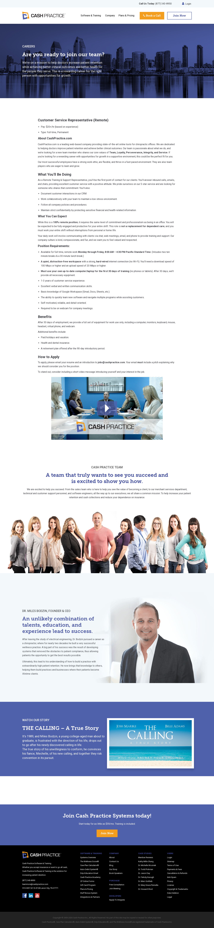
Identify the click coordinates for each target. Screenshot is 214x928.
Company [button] (110, 15)
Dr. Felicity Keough (146, 877)
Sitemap (170, 861)
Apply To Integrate (117, 900)
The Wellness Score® (89, 861)
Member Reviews (145, 857)
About (112, 857)
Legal (169, 897)
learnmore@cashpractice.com (35, 884)
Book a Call (152, 15)
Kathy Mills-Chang (146, 861)
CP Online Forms (87, 881)
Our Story (113, 869)
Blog (111, 865)
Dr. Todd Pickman (145, 869)
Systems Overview (88, 857)
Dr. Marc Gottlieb (145, 881)
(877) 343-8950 (155, 3)
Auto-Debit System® (89, 869)
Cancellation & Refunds (177, 873)
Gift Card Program (88, 885)
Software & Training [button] (91, 15)
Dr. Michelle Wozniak (147, 865)
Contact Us (114, 861)
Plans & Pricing (126, 15)
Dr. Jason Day (144, 873)
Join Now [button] (179, 15)
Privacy (170, 881)
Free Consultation (116, 885)
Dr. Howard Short (145, 889)
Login (186, 3)
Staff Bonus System (88, 893)
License (170, 885)
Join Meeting (114, 888)
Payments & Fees (174, 869)
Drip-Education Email (89, 873)
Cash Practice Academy (90, 877)
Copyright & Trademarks (177, 889)
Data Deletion (173, 893)
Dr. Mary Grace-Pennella (148, 885)
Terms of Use (173, 865)
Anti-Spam (171, 877)
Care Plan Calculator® (89, 865)
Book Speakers (115, 873)
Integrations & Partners (90, 897)
